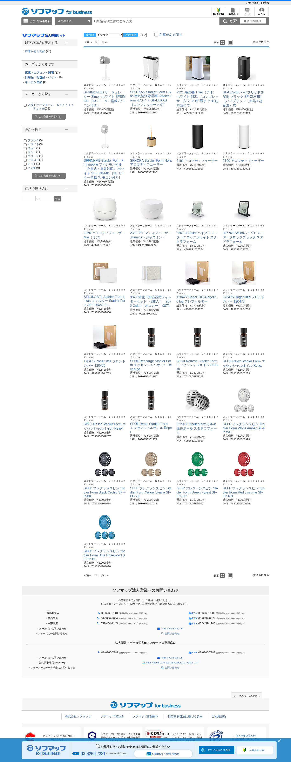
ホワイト (35, 144)
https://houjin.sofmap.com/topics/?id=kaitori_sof (172, 662)
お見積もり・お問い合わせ (163, 753)
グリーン (35, 156)
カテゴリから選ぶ (40, 21)
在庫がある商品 (38, 51)
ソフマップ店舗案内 (145, 716)
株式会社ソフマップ (78, 716)
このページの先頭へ (249, 696)
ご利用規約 (253, 2)
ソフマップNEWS (111, 716)
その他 (34, 167)
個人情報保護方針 (246, 735)
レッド (34, 163)
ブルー (34, 152)
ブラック (35, 140)
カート (247, 13)
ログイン (261, 13)
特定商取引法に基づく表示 (185, 716)
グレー (34, 148)
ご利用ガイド (232, 13)
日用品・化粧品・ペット (44, 77)
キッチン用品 (36, 82)
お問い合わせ (172, 633)
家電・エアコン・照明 (42, 72)
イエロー (35, 159)
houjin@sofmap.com (172, 628)
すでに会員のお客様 (219, 750)
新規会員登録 (218, 13)
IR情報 (265, 2)
